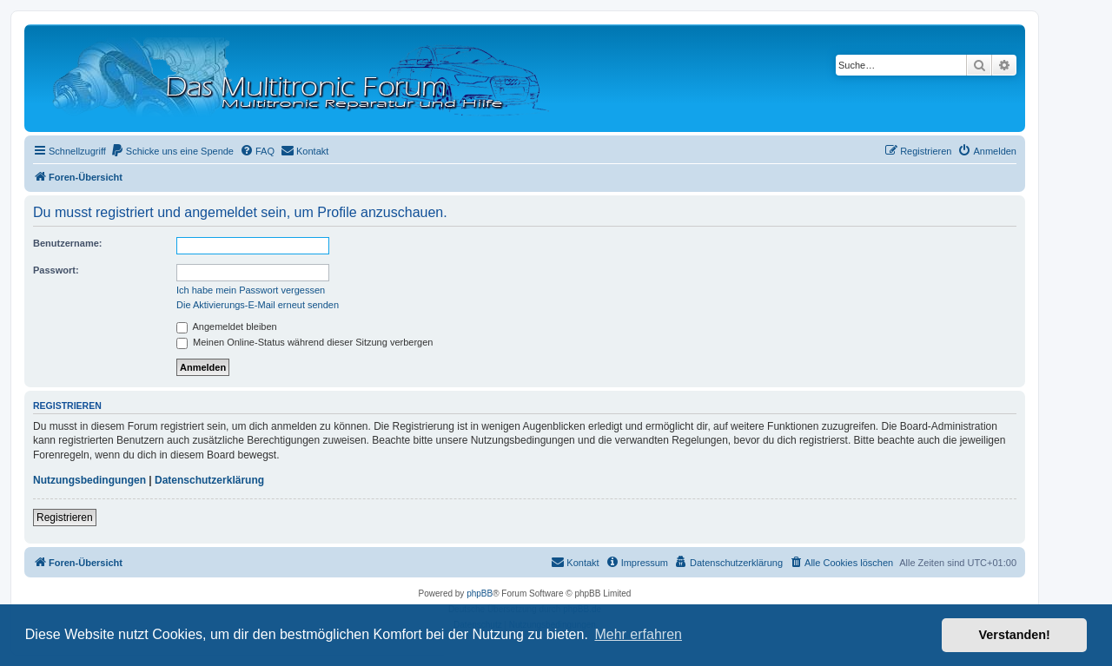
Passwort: (56, 270)
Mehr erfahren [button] (638, 634)
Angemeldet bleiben (226, 326)
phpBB (480, 593)
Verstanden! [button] (1014, 635)
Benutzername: (67, 243)
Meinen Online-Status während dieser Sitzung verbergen (304, 342)
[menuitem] (172, 151)
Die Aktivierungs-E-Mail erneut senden (257, 305)
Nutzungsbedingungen (89, 480)
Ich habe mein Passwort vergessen (250, 290)
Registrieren (64, 517)
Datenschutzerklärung (209, 480)
